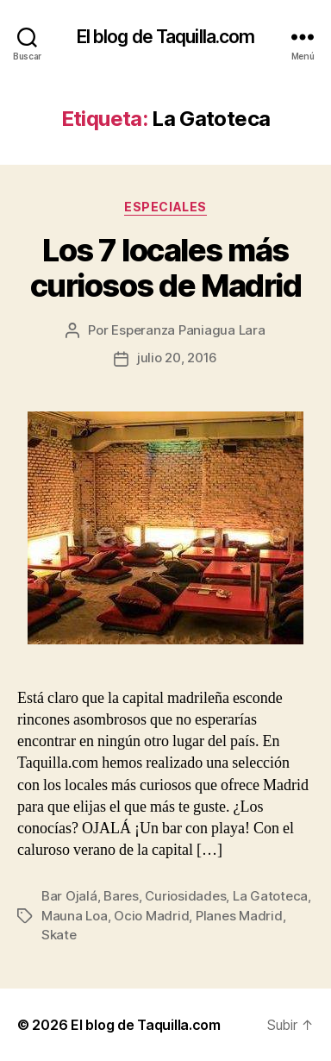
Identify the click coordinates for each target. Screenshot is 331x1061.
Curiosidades (185, 896)
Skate (59, 934)
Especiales (165, 206)
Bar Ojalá (69, 896)
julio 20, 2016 (177, 357)
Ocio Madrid (151, 915)
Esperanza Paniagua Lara (188, 330)
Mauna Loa (74, 915)
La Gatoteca (270, 896)
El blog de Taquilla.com (166, 37)
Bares (121, 896)
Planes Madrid (239, 915)
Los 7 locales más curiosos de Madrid (165, 267)
